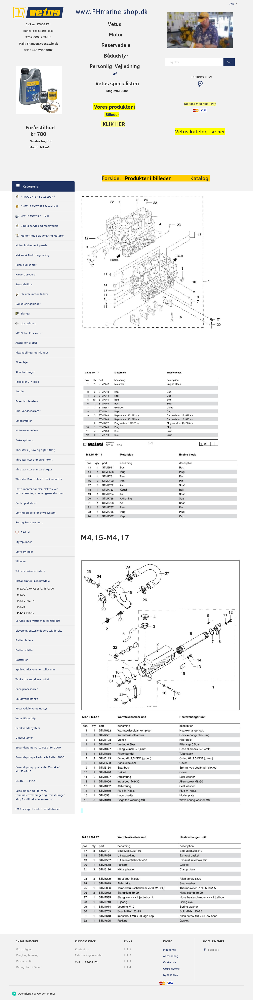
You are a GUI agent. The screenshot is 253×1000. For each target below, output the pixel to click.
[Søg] (229, 62)
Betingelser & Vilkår (29, 967)
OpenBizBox (25, 993)
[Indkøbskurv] (200, 85)
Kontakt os (82, 949)
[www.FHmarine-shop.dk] (112, 12)
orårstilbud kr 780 (42, 130)
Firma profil (24, 961)
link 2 (127, 955)
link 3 (127, 961)
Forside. (111, 178)
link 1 (127, 949)
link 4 (127, 967)
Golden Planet (46, 993)
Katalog (200, 178)
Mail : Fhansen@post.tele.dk (38, 43)
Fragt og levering (27, 955)
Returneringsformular (89, 955)
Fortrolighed (24, 949)
